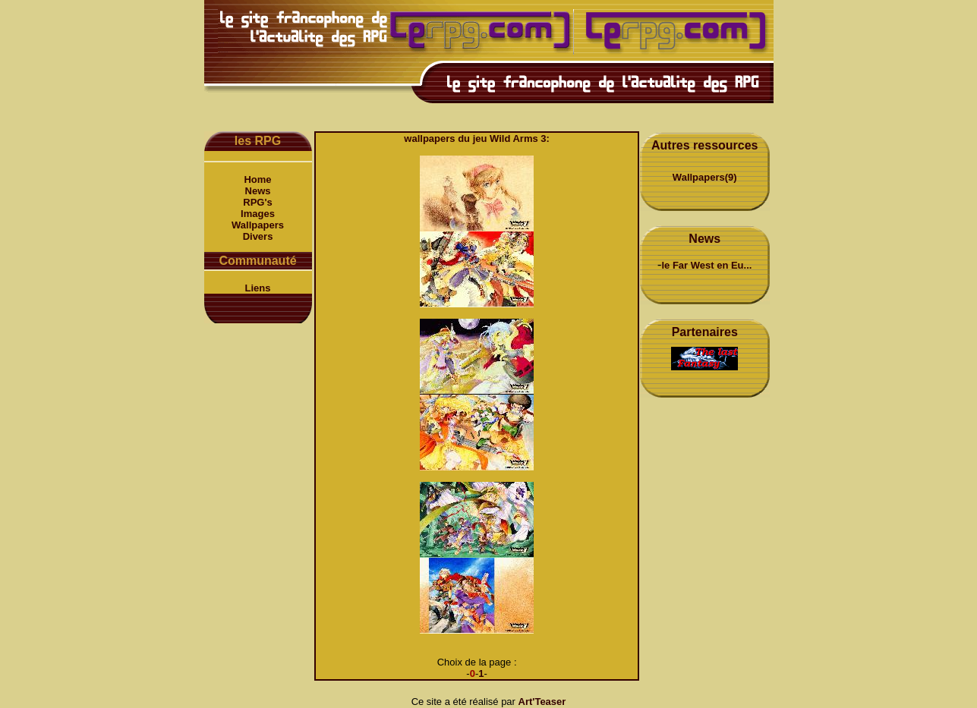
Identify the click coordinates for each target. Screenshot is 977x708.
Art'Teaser (542, 701)
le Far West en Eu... (706, 265)
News (258, 191)
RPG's (258, 202)
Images (258, 213)
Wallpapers (258, 225)
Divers (258, 236)
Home (257, 179)
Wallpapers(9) (705, 177)
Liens (258, 288)
